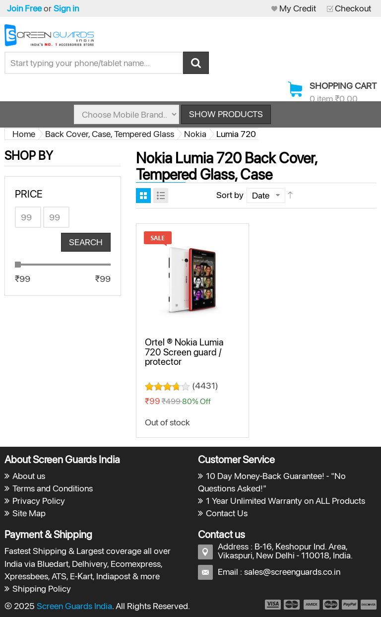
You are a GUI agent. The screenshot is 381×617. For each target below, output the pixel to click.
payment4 (332, 605)
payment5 (350, 605)
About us (28, 476)
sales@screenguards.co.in (292, 571)
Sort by (230, 195)
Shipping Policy (41, 588)
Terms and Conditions (52, 488)
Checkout (353, 8)
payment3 (312, 605)
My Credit (297, 8)
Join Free (24, 8)
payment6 (368, 605)
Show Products (226, 114)
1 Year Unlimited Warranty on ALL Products (285, 500)
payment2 (292, 605)
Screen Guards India (74, 606)
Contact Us (227, 513)
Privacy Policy (38, 500)
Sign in (66, 8)
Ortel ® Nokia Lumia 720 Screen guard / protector (184, 351)
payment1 (272, 605)
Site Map (29, 513)
